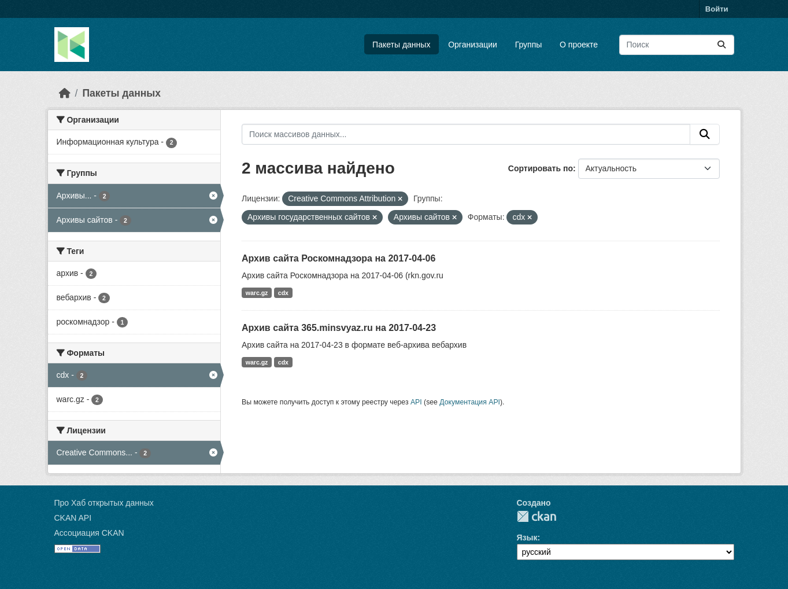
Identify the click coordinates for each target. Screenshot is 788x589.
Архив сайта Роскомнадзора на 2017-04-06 (338, 258)
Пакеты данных (401, 44)
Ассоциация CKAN (89, 533)
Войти (716, 9)
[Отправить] (721, 45)
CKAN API (73, 517)
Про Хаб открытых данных (104, 502)
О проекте (579, 44)
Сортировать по (540, 168)
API (416, 402)
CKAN (536, 516)
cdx (283, 292)
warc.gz (257, 292)
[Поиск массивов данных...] (676, 45)
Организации (472, 44)
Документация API (469, 402)
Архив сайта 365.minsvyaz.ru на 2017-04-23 (339, 328)
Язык (527, 537)
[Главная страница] (65, 93)
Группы (528, 44)
